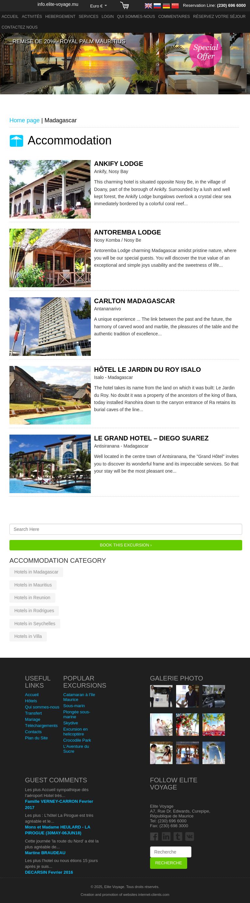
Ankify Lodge (118, 163)
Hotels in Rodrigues (34, 610)
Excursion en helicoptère (75, 731)
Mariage (32, 719)
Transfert (33, 713)
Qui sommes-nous (136, 16)
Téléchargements (41, 725)
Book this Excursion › (126, 545)
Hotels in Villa (28, 636)
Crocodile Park (77, 740)
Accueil (10, 16)
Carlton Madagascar (134, 300)
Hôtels (31, 700)
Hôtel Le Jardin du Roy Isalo (147, 369)
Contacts (33, 731)
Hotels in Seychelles (34, 623)
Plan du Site (36, 737)
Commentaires (174, 16)
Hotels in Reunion (32, 597)
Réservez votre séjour (219, 16)
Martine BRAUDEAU (45, 852)
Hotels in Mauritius (33, 584)
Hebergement (60, 16)
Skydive (70, 723)
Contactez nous (19, 27)
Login (108, 16)
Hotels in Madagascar (36, 571)
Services (88, 16)
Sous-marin (74, 705)
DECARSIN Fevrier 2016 (49, 872)
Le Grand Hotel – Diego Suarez (151, 438)
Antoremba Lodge (127, 232)
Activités (32, 16)
